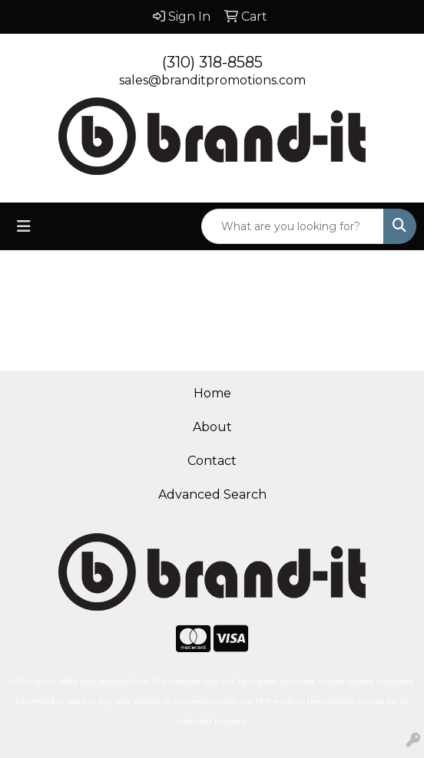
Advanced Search (212, 494)
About (212, 427)
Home (212, 393)
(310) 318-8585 (212, 62)
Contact (212, 460)
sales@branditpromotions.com (212, 80)
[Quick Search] (292, 226)
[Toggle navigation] (24, 226)
